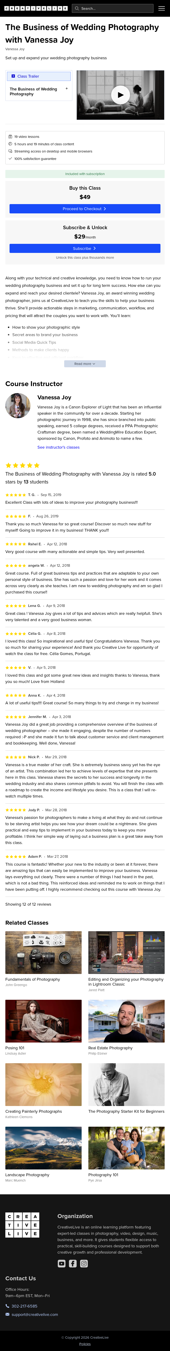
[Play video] (120, 95)
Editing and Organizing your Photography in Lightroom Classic (125, 981)
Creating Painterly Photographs (33, 1111)
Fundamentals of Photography (32, 979)
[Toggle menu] (161, 8)
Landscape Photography (27, 1175)
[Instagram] (84, 1263)
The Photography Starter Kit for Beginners (126, 1111)
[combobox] (112, 8)
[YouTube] (61, 1263)
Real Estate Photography (110, 1048)
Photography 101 (103, 1175)
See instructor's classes (58, 447)
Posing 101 (14, 1048)
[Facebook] (73, 1263)
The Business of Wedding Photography (33, 91)
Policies (85, 1343)
